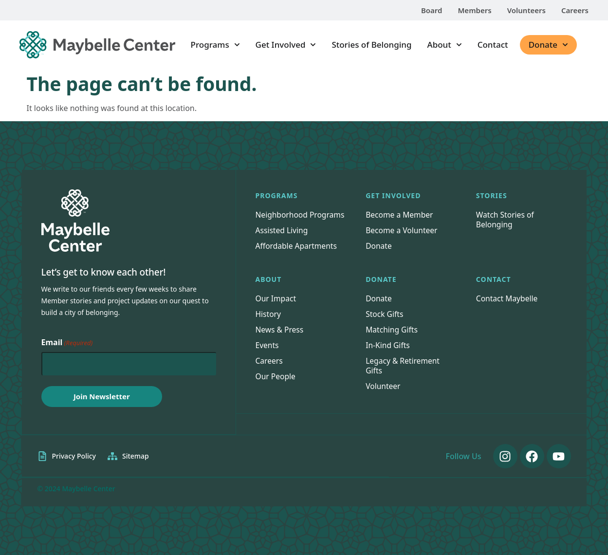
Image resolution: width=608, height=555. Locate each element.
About (444, 44)
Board (431, 10)
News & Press (280, 339)
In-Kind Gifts (388, 355)
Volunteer (383, 395)
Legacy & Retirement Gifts (404, 375)
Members (474, 10)
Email (67, 342)
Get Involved (286, 44)
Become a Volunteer (402, 230)
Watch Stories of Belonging (505, 219)
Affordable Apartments (297, 255)
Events (267, 355)
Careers (575, 10)
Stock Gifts (385, 323)
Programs (215, 44)
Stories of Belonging (371, 44)
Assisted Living (283, 240)
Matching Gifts (392, 339)
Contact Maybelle (507, 308)
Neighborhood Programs (282, 219)
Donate (548, 45)
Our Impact (276, 308)
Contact (493, 44)
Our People (276, 386)
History (269, 323)
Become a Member (400, 214)
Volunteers (526, 10)
